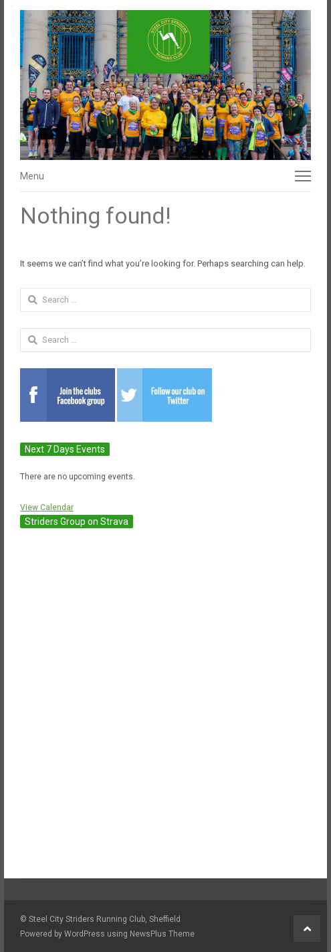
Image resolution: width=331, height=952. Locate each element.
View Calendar (47, 507)
